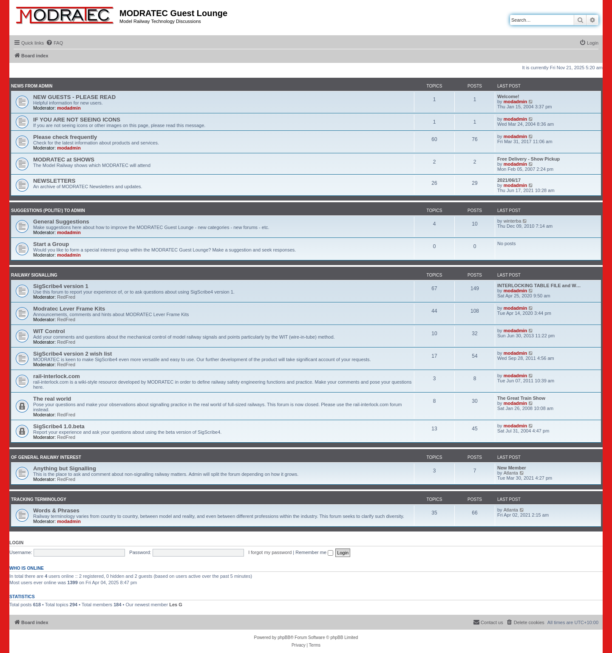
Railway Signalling (34, 275)
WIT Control (49, 331)
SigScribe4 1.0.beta (59, 426)
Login (16, 542)
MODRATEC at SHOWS (63, 159)
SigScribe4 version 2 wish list (72, 354)
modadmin (69, 107)
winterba (512, 220)
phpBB (284, 637)
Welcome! (508, 96)
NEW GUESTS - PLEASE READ (74, 97)
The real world (52, 399)
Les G (175, 604)
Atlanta (511, 472)
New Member (511, 467)
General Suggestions (61, 221)
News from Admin (31, 86)
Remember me (314, 552)
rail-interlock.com (56, 376)
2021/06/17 (509, 180)
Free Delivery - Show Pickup (528, 158)
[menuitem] (54, 43)
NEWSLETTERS (54, 181)
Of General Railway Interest (46, 457)
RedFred (66, 297)
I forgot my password (270, 552)
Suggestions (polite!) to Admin (48, 210)
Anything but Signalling (64, 468)
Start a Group (51, 244)
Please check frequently (65, 137)
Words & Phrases (56, 510)
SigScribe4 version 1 (60, 286)
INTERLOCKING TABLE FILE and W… (539, 285)
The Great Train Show (521, 398)
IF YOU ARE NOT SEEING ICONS (76, 119)
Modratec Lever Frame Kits (69, 308)
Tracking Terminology (38, 499)
